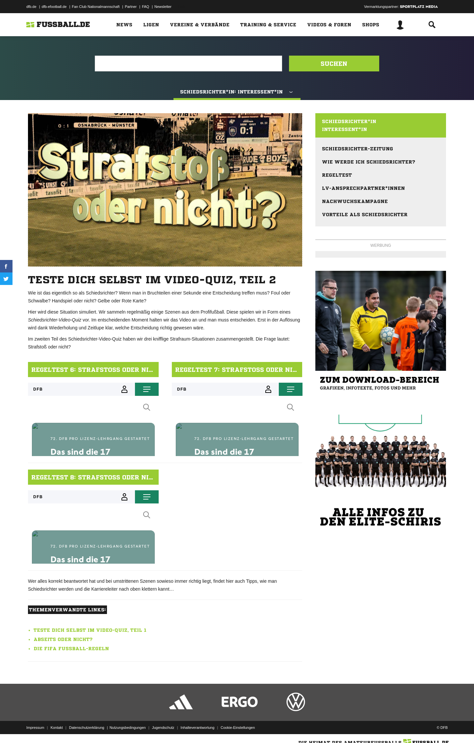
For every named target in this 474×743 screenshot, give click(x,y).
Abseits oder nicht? (63, 639)
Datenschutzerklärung (86, 728)
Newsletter (162, 7)
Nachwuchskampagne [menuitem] (355, 201)
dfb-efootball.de (54, 7)
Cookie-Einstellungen (238, 728)
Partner (131, 7)
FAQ (145, 7)
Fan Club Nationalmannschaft (95, 7)
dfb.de (31, 7)
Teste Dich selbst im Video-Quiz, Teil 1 (90, 630)
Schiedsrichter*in (349, 121)
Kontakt (56, 728)
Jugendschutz (163, 728)
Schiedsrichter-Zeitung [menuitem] (357, 148)
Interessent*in (344, 129)
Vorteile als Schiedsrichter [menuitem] (365, 214)
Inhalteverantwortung (198, 728)
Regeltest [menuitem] (337, 175)
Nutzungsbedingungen (128, 728)
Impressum (35, 728)
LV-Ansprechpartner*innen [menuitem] (363, 188)
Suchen (334, 63)
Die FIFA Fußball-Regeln (71, 648)
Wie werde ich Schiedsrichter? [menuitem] (368, 162)
